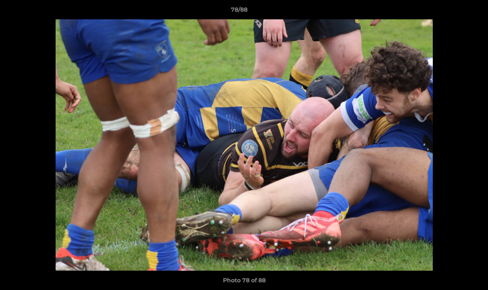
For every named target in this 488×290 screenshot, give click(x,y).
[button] (454, 11)
